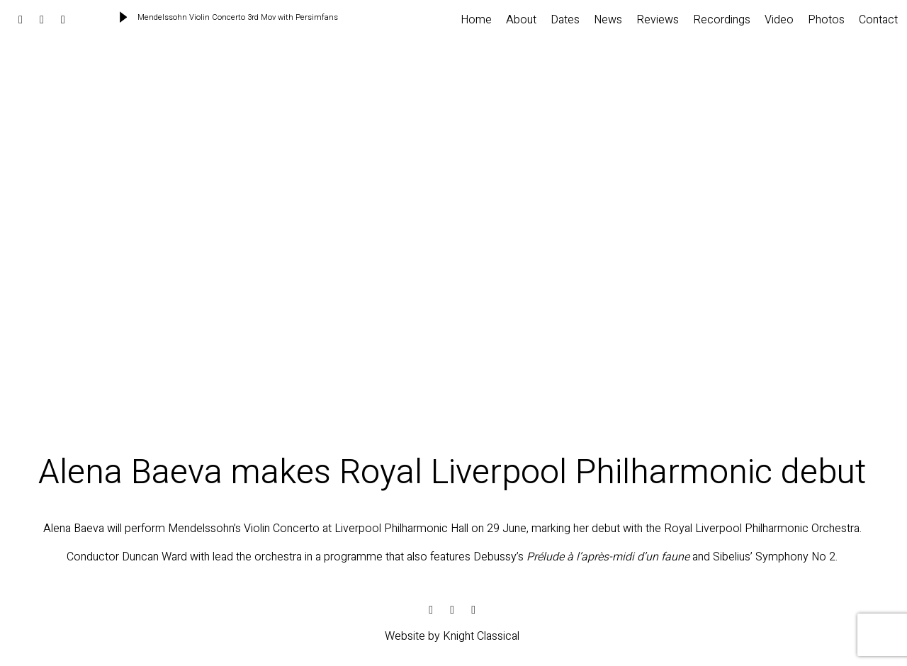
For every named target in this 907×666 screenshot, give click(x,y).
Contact (878, 19)
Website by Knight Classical (452, 636)
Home (476, 19)
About (521, 19)
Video (779, 19)
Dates (565, 19)
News (608, 19)
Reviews (657, 19)
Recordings (721, 19)
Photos (826, 19)
